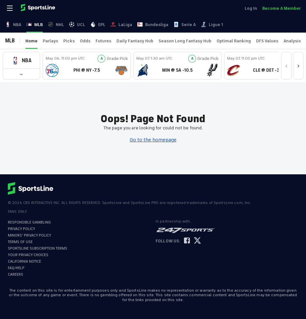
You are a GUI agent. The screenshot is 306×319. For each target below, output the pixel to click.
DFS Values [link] (267, 41)
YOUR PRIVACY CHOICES (28, 255)
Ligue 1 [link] (212, 24)
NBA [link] (13, 24)
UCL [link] (77, 24)
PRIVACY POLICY (21, 228)
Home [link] (31, 41)
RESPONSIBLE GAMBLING (29, 222)
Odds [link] (85, 41)
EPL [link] (97, 24)
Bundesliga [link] (152, 24)
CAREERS (15, 274)
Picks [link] (69, 41)
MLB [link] (34, 24)
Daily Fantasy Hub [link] (134, 41)
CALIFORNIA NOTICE (24, 261)
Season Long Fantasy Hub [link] (185, 41)
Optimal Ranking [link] (234, 41)
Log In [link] (251, 8)
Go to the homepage (153, 140)
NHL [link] (56, 24)
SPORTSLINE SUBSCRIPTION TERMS (37, 248)
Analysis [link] (292, 41)
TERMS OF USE (20, 241)
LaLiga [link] (121, 24)
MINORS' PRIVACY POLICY (29, 235)
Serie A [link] (185, 24)
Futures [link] (103, 41)
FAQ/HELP (16, 268)
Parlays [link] (50, 41)
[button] (21, 60)
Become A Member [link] (281, 8)
